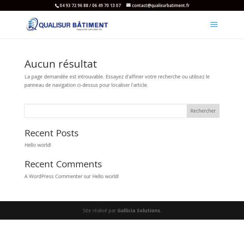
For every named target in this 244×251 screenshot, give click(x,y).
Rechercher (203, 110)
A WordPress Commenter (53, 176)
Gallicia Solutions (138, 210)
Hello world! (37, 145)
